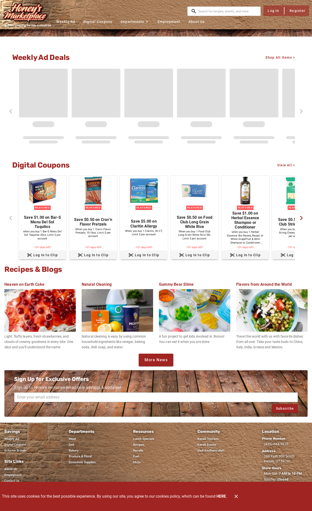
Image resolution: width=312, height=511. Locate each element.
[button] (135, 21)
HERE (221, 496)
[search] (227, 11)
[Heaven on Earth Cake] (40, 313)
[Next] (301, 218)
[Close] (236, 496)
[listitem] (11, 439)
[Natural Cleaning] (117, 313)
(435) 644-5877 (276, 444)
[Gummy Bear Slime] (194, 310)
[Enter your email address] (157, 397)
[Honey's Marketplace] (27, 13)
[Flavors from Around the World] (272, 313)
